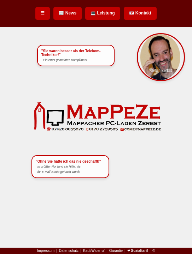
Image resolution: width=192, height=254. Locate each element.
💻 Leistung (103, 13)
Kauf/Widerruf (94, 251)
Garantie (116, 251)
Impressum (45, 251)
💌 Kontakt (140, 13)
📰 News (67, 13)
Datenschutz (69, 251)
